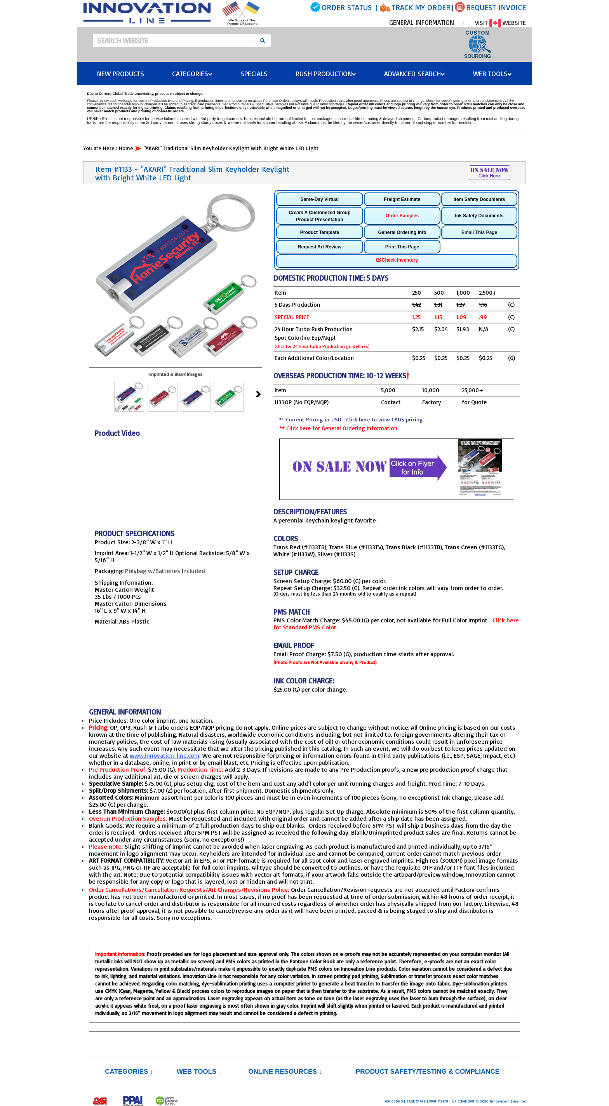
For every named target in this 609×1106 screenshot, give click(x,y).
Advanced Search (414, 73)
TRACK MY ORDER (421, 7)
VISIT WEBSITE (500, 22)
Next (258, 393)
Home (126, 148)
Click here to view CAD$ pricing (384, 419)
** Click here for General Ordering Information (338, 428)
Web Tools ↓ (199, 1071)
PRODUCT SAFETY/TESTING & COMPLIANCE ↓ (430, 1071)
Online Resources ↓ (285, 1071)
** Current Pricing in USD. (351, 419)
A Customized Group (319, 216)
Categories (192, 73)
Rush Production (326, 73)
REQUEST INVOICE (496, 7)
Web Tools (492, 73)
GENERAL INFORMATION (421, 22)
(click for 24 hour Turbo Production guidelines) (322, 346)
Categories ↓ (129, 1071)
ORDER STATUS (347, 7)
